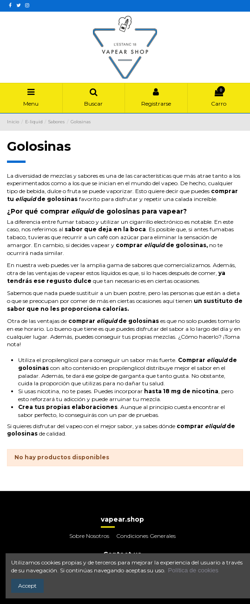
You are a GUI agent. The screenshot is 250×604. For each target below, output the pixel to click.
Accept (27, 585)
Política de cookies (193, 570)
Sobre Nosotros (89, 535)
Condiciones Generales (146, 535)
